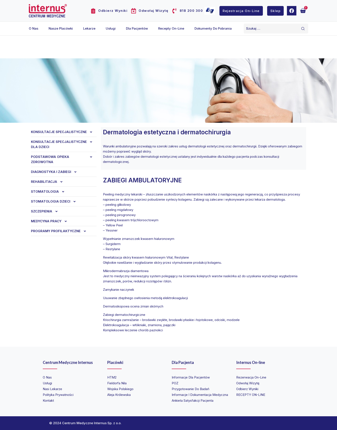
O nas (33, 28)
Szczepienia (46, 211)
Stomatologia (50, 191)
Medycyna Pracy (51, 221)
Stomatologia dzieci (55, 201)
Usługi (111, 28)
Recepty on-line (171, 28)
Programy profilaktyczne (60, 231)
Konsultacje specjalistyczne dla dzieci (64, 144)
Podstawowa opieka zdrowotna (64, 159)
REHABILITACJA (49, 181)
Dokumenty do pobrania (213, 28)
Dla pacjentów (137, 28)
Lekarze (89, 28)
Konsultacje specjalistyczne (64, 132)
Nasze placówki (61, 28)
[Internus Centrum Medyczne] (48, 10)
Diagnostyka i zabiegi (56, 171)
